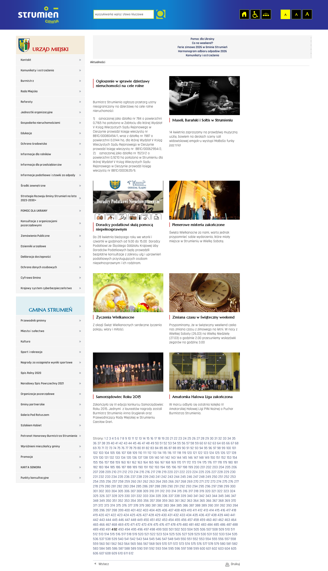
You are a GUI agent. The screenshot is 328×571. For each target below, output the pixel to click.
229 (226, 472)
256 (108, 481)
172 (189, 462)
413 (205, 510)
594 (164, 548)
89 (179, 448)
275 (224, 481)
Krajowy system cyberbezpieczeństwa (46, 288)
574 (187, 543)
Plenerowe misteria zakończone (198, 224)
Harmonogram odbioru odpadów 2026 (202, 51)
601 (208, 548)
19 (162, 438)
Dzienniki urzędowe (33, 246)
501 (171, 529)
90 (183, 448)
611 (126, 553)
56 (183, 443)
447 (127, 519)
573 (181, 543)
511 (233, 529)
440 (226, 515)
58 (192, 443)
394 (235, 505)
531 (209, 534)
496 (140, 529)
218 (158, 472)
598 (189, 548)
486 (223, 524)
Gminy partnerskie (33, 404)
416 (222, 510)
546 (158, 539)
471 (132, 524)
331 (133, 496)
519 (134, 534)
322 (220, 491)
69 (95, 448)
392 (222, 505)
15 (147, 438)
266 (171, 481)
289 (164, 486)
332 (139, 496)
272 (207, 481)
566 (139, 543)
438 (214, 515)
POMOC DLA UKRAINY (34, 211)
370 (233, 500)
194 (162, 467)
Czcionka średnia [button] (296, 14)
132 (111, 457)
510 (227, 529)
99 (223, 448)
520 (141, 534)
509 (221, 529)
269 (189, 481)
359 (164, 500)
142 (167, 457)
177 (215, 462)
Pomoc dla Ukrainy (202, 39)
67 (232, 443)
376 (124, 505)
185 (112, 467)
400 (127, 510)
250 (214, 476)
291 (176, 486)
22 (175, 438)
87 (170, 448)
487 (228, 524)
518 (129, 534)
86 (166, 448)
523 (159, 534)
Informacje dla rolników (36, 154)
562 (114, 543)
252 (226, 476)
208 (101, 472)
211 (119, 472)
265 (164, 481)
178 (220, 462)
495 (133, 529)
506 (202, 529)
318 (196, 491)
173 (194, 462)
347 (233, 496)
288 (157, 486)
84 (157, 448)
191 (146, 467)
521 (146, 534)
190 (140, 467)
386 (185, 505)
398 (114, 510)
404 (152, 510)
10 (129, 438)
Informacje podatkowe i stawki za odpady (48, 175)
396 (102, 510)
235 (120, 476)
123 (205, 452)
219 (164, 472)
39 (108, 443)
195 (168, 467)
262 (145, 481)
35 (234, 438)
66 (228, 443)
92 (192, 448)
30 (211, 438)
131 (106, 457)
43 (125, 443)
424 (126, 515)
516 (118, 534)
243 (170, 476)
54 (174, 443)
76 (123, 448)
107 (123, 452)
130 (101, 457)
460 (209, 519)
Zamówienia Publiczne (35, 236)
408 (177, 510)
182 (95, 467)
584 (102, 548)
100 (228, 448)
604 (227, 548)
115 (164, 452)
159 (117, 462)
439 (220, 515)
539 (114, 539)
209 (108, 472)
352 (120, 500)
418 (233, 510)
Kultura (25, 342)
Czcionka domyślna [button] (285, 14)
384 (172, 505)
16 (151, 438)
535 (234, 534)
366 (208, 500)
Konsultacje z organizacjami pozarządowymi (39, 223)
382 (160, 505)
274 (218, 481)
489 (95, 529)
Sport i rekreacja (31, 352)
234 (114, 476)
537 (101, 539)
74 (114, 448)
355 (139, 500)
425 (132, 515)
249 (208, 476)
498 (152, 529)
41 (116, 443)
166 (156, 462)
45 (134, 443)
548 (170, 539)
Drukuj (235, 564)
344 (214, 496)
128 (233, 452)
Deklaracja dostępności (36, 257)
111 (144, 452)
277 (236, 481)
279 (101, 486)
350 (108, 500)
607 (101, 553)
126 (222, 452)
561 (108, 543)
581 (228, 543)
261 (139, 481)
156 (101, 462)
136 (134, 457)
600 (202, 548)
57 (188, 443)
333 (145, 496)
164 (145, 462)
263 (152, 481)
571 (170, 543)
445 (115, 519)
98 (219, 448)
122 (200, 452)
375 (118, 505)
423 (120, 515)
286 (145, 486)
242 (164, 476)
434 (189, 515)
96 (210, 448)
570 (164, 543)
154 (234, 457)
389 (204, 505)
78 (130, 448)
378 (135, 505)
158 (112, 462)
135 (128, 457)
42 (121, 443)
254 (95, 481)
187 (123, 467)
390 (210, 505)
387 (191, 505)
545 (152, 539)
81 (143, 448)
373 (106, 505)
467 (108, 524)
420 (101, 515)
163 (139, 462)
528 (190, 534)
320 (207, 491)
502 (177, 529)
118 (179, 452)
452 (158, 519)
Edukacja (26, 133)
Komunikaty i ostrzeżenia (37, 70)
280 (107, 486)
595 (171, 548)
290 (170, 486)
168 (167, 462)
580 (223, 543)
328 (114, 496)
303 (107, 491)
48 (148, 443)
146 (190, 457)
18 (159, 438)
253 (233, 476)
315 (179, 491)
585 (108, 548)
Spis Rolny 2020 (31, 373)
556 (221, 539)
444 (108, 519)
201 (202, 467)
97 (214, 448)
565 (133, 543)
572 (175, 543)
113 (154, 452)
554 (208, 539)
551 (189, 539)
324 (232, 491)
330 (127, 496)
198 (184, 467)
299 (226, 486)
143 (173, 457)
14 (144, 438)
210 (114, 472)
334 (152, 496)
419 (95, 515)
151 (218, 457)
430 (164, 515)
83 (152, 448)
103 (101, 452)
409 (183, 510)
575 (193, 543)
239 (145, 476)
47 (143, 443)
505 (196, 529)
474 (149, 524)
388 (197, 505)
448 (133, 519)
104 (106, 452)
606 (95, 553)
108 (129, 452)
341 (195, 496)
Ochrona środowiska (34, 144)
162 (134, 462)
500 (165, 529)
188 (129, 467)
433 (182, 515)
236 (127, 476)
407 (170, 510)
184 (106, 467)
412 (200, 510)
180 (230, 462)
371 (95, 505)
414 (211, 510)
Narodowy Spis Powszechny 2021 (42, 383)
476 (161, 524)
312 (162, 491)
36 (95, 443)
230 (233, 472)
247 (195, 476)
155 (95, 462)
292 (182, 486)
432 (176, 515)
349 (102, 500)
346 (227, 496)
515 (112, 534)
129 (95, 457)
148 (201, 457)
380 (148, 505)
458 (196, 519)
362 (183, 500)
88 (174, 448)
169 (173, 462)
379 (141, 505)
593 (158, 548)
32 (220, 438)
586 (115, 548)
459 (202, 519)
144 (179, 457)
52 (165, 443)
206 (234, 467)
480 (185, 524)
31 (215, 438)
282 (119, 486)
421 (107, 515)
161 (129, 462)
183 (101, 467)
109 (134, 452)
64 (219, 443)
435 (195, 515)
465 (95, 524)
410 (189, 510)
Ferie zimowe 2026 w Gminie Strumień (202, 47)
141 (162, 457)
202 (208, 467)
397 (108, 510)
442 (95, 519)
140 (156, 457)
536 (95, 539)
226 (207, 472)
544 (145, 539)
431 (170, 515)
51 (161, 443)
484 (210, 524)
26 (194, 438)
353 (127, 500)
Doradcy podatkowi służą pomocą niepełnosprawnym (124, 226)
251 (220, 476)
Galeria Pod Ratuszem (35, 415)
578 (210, 543)
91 (187, 448)
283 (126, 486)
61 (205, 443)
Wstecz (104, 564)
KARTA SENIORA (31, 467)
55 (179, 443)
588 (127, 548)
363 (189, 500)
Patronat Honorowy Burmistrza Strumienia (49, 436)
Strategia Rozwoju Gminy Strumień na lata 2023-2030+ (49, 198)
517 (123, 534)
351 (114, 500)
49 (152, 443)
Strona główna (244, 14)
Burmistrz (27, 81)
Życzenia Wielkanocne (115, 317)
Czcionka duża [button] (307, 14)
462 (221, 519)
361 (177, 500)
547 (164, 539)
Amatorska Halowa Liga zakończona (202, 396)
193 (156, 467)
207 (95, 472)
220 (170, 472)
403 (145, 510)
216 (147, 472)
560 (102, 543)
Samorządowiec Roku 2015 (118, 396)
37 (99, 443)
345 (221, 496)
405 (158, 510)
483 (203, 524)
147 (196, 457)
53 (170, 443)
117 (174, 452)
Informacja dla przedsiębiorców (41, 165)
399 (120, 510)
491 (108, 529)
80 (139, 448)
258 (120, 481)
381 (153, 505)
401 (133, 510)
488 (235, 524)
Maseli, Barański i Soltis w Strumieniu (202, 120)
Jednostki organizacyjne (37, 112)
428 (151, 515)
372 (100, 505)
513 (101, 534)
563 (120, 543)
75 (118, 448)
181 (236, 462)
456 (184, 519)
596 (177, 548)
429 (157, 515)
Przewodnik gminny (33, 321)
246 (189, 476)
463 (227, 519)
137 (140, 457)
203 (215, 467)
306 (127, 491)
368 (221, 500)
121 (195, 452)
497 (146, 529)
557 (227, 539)
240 (152, 476)
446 (121, 519)
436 (201, 515)
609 (114, 553)
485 (216, 524)
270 (195, 481)
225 (201, 472)
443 (102, 519)
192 (151, 467)
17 (155, 438)
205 (228, 467)
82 (147, 448)
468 (114, 524)
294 (195, 486)
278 (95, 486)
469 (120, 524)
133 (117, 457)
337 (170, 496)
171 (184, 462)
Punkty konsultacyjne (35, 478)
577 (205, 543)
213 (130, 472)
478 (173, 524)
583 (95, 548)
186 (118, 467)
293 (188, 486)
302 (101, 491)
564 (127, 543)
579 (216, 543)
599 (196, 548)
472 (138, 524)
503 (183, 529)
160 (123, 462)
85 (161, 448)
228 (220, 472)
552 (195, 539)
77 (127, 448)
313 (168, 491)
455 (177, 519)
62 (210, 443)
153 (229, 457)
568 (152, 543)
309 (145, 491)
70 (99, 448)
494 (127, 529)
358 (158, 500)
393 (229, 505)
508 (215, 529)
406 (164, 510)
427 (145, 515)
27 (198, 438)
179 (225, 462)
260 (133, 481)
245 (183, 476)
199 (190, 467)
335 (158, 496)
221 (176, 472)
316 (185, 491)
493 (121, 529)
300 (233, 486)
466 (102, 524)
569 (158, 543)
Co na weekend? (202, 43)
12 (136, 438)
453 (164, 519)
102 (95, 452)
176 (210, 462)
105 (112, 452)
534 (228, 534)
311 (157, 491)
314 (173, 491)
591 (146, 548)
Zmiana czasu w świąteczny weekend (203, 317)
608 (108, 553)
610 (120, 553)
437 (207, 515)
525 (172, 534)
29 (207, 438)
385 (179, 505)
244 (176, 476)
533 (222, 534)
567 (145, 543)
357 (152, 500)
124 (211, 452)
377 (130, 505)
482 (197, 524)
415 (217, 510)
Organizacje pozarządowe (37, 394)
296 (207, 486)
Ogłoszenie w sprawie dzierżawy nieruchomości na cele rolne (122, 83)
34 (229, 438)
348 (95, 500)
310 (151, 491)
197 (179, 467)
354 (133, 500)
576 (199, 543)
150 (212, 457)
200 (196, 467)
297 (213, 486)
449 (140, 519)
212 (124, 472)
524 (165, 534)
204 (221, 467)
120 (189, 452)
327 (108, 496)
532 (215, 534)
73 (110, 448)
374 (112, 505)
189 (134, 467)
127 (228, 452)
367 (214, 500)
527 (184, 534)
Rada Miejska (29, 91)
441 (232, 515)
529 (197, 534)
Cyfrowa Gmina (31, 278)
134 (123, 457)
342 (202, 496)
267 (177, 481)
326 (102, 496)
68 (236, 443)
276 (230, 481)
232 (101, 476)
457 (189, 519)
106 (118, 452)
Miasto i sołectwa (32, 331)
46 (139, 443)
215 (141, 472)
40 (112, 443)
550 (183, 539)
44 (130, 443)
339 (183, 496)
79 (134, 448)
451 (152, 519)
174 (199, 462)
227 (213, 472)
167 (162, 462)
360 (171, 500)
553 (202, 539)
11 (133, 438)
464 (233, 519)
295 (201, 486)
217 (153, 472)
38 (103, 443)
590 (140, 548)
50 (157, 443)
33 (224, 438)
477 (167, 524)
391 (216, 505)
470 (126, 524)
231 (95, 476)
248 (202, 476)
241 (158, 476)
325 (95, 496)
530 (203, 534)
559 (95, 543)
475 (155, 524)
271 (201, 481)
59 (197, 443)
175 (204, 462)
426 (139, 515)
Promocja (27, 457)
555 (214, 539)
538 (108, 539)
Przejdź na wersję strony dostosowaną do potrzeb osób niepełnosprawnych (255, 14)
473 (143, 524)
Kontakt (26, 60)
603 (221, 548)
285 (138, 486)
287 (151, 486)
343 (208, 496)
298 (220, 486)
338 (177, 496)
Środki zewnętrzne (33, 186)
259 (127, 481)
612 (131, 553)
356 (146, 500)
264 (158, 481)
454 (171, 519)
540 (120, 539)
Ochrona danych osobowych (39, 267)
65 (223, 443)
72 (106, 448)
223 (188, 472)
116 (169, 452)
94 (201, 448)
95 (206, 448)
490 (102, 529)
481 (191, 524)
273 (212, 481)
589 (133, 548)
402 (139, 510)
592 (152, 548)
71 (103, 448)
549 (177, 539)
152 (223, 457)
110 (140, 452)
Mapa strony (266, 14)
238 (139, 476)
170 (179, 462)
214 (136, 472)
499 (158, 529)
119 (184, 452)
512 (95, 534)
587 (120, 548)
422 (113, 515)
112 (149, 452)
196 (174, 467)
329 (120, 496)
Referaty (27, 102)
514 (106, 534)
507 (208, 529)
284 (132, 486)
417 (228, 510)
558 (233, 539)
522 (153, 534)
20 (167, 438)
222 (182, 472)
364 (196, 500)
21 (171, 438)
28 (202, 438)
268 (183, 481)
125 (217, 452)
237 (133, 476)
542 (133, 539)
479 (179, 524)
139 (151, 457)
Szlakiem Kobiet (31, 425)
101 (234, 448)
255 (102, 481)
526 (178, 534)
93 (196, 448)
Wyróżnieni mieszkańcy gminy (40, 446)
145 (184, 457)
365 (202, 500)
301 (95, 491)
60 (201, 443)
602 (214, 548)
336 (164, 496)
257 (114, 481)
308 (139, 491)
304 (114, 491)
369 (227, 500)
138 (145, 457)
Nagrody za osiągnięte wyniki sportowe (46, 362)
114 (159, 452)
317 (190, 491)
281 (113, 486)
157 (106, 462)
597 (183, 548)
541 (126, 539)
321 (213, 491)
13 (140, 438)
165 (151, 462)
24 (185, 438)
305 (120, 491)
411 (195, 510)
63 (214, 443)
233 (107, 476)
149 (207, 457)
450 (146, 519)
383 (166, 505)
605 (233, 548)
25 (189, 438)
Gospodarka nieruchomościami (40, 123)
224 (195, 472)
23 (180, 438)
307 (133, 491)
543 (139, 539)
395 (95, 510)
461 (215, 519)
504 (190, 529)
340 (189, 496)
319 (201, 491)
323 (226, 491)
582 (235, 543)
